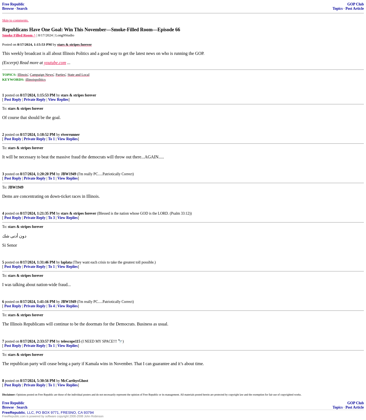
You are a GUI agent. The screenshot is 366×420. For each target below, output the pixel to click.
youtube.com (55, 62)
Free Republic (13, 4)
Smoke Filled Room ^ (19, 35)
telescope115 (70, 341)
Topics (338, 9)
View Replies (58, 100)
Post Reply (12, 100)
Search (22, 9)
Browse (8, 9)
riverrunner (70, 135)
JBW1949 (68, 174)
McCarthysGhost (74, 381)
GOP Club (355, 4)
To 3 (51, 218)
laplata (66, 262)
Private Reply (35, 100)
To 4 (51, 306)
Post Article (354, 9)
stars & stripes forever (78, 95)
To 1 (51, 139)
